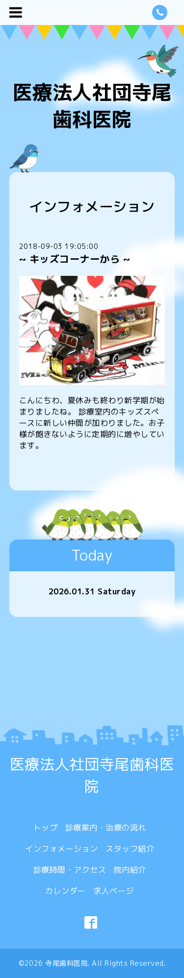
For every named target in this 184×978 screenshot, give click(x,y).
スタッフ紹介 (129, 848)
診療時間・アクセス (69, 869)
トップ (45, 827)
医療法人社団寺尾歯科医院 (92, 105)
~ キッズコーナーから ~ (75, 259)
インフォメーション (61, 848)
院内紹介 (130, 869)
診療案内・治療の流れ (105, 827)
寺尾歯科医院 (66, 963)
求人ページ (113, 890)
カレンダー (65, 890)
